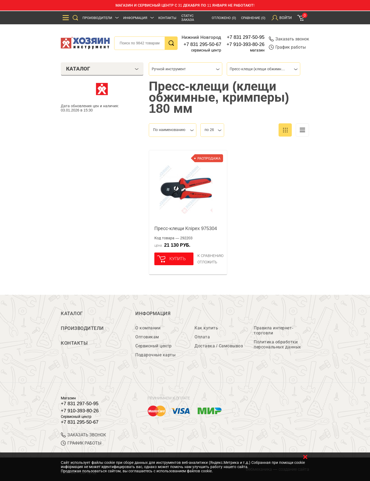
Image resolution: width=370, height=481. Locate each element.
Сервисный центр (153, 346)
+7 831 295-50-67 (202, 44)
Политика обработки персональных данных (277, 344)
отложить (207, 262)
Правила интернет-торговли (273, 330)
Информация (135, 18)
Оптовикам (147, 337)
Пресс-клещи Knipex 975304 (185, 228)
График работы (287, 47)
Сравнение (253, 18)
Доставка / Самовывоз (219, 346)
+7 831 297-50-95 (246, 37)
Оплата (202, 337)
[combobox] (185, 69)
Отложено (224, 18)
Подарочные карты (155, 355)
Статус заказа (187, 18)
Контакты (167, 18)
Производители (97, 18)
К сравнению (210, 256)
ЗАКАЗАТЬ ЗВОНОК (83, 434)
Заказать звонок (289, 38)
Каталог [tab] (102, 69)
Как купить (206, 328)
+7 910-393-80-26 (245, 44)
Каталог (72, 313)
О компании (147, 328)
